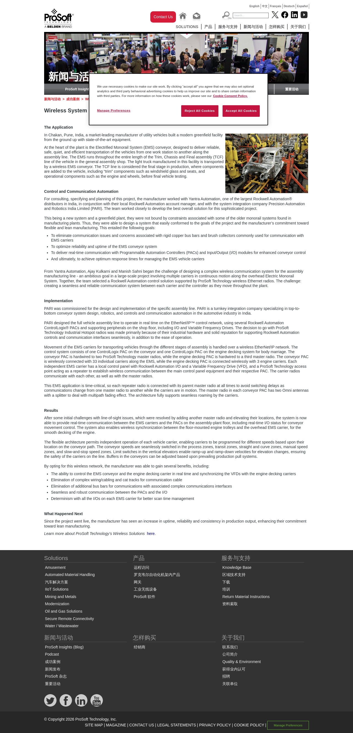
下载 (226, 582)
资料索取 (230, 604)
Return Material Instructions (245, 596)
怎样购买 (276, 27)
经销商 (139, 647)
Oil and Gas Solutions (63, 611)
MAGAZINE (116, 725)
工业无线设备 (145, 589)
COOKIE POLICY (249, 725)
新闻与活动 (253, 27)
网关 (137, 582)
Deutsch (289, 6)
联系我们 (230, 647)
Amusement (55, 567)
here (151, 533)
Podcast (52, 654)
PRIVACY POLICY (215, 725)
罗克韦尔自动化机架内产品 (157, 574)
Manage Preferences (288, 725)
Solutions (187, 27)
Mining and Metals (60, 596)
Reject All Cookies (200, 110)
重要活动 (291, 89)
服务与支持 (227, 27)
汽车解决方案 (56, 582)
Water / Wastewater (62, 626)
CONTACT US (141, 725)
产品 (208, 27)
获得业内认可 (233, 669)
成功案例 (72, 99)
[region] (178, 99)
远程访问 (141, 567)
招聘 (226, 676)
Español (302, 6)
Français (275, 6)
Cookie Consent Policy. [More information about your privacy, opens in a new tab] (230, 96)
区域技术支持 (233, 574)
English (254, 6)
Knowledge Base (236, 567)
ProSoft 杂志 (56, 676)
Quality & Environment (241, 661)
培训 (226, 589)
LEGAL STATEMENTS (176, 725)
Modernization (57, 604)
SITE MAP (94, 725)
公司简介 (230, 654)
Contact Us (163, 17)
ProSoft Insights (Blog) (83, 89)
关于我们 (298, 27)
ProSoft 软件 (145, 596)
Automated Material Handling (70, 574)
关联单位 (230, 683)
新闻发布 (52, 669)
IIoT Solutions (56, 589)
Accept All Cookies (241, 110)
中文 (265, 6)
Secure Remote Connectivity (69, 618)
